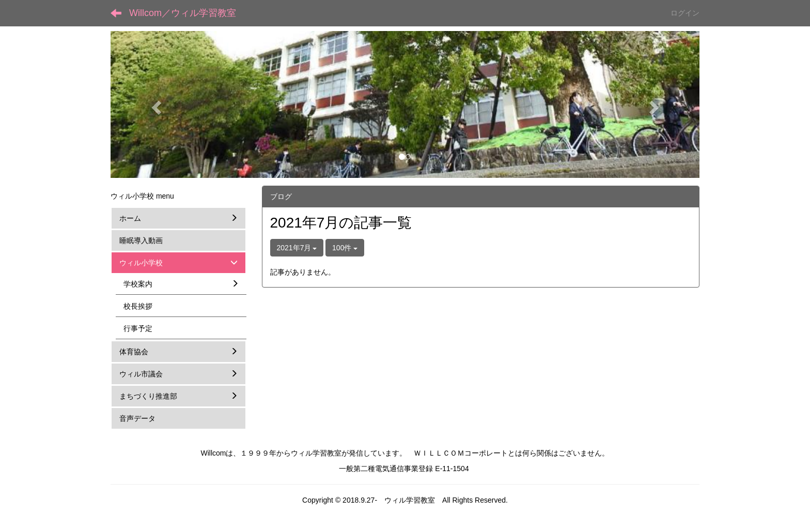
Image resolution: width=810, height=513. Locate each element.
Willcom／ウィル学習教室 (182, 13)
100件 (344, 248)
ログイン (685, 13)
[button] (155, 104)
